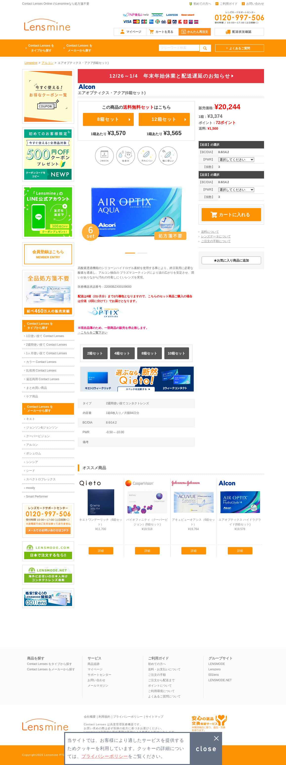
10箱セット (177, 353)
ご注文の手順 (157, 674)
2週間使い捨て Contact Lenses (46, 344)
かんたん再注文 (197, 32)
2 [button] (142, 254)
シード (30, 470)
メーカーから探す (79, 47)
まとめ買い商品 (36, 388)
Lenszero (215, 669)
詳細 (101, 550)
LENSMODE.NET (220, 680)
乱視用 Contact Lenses (41, 370)
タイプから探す (41, 47)
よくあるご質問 (239, 48)
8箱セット (108, 119)
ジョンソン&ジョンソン (42, 427)
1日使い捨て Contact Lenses (45, 336)
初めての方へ (202, 3)
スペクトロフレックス (41, 479)
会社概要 (90, 716)
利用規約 (104, 716)
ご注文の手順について (216, 241)
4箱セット (122, 353)
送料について (210, 231)
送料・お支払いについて (164, 669)
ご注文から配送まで (161, 680)
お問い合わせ (255, 3)
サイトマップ (154, 716)
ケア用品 (32, 396)
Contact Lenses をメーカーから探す (51, 669)
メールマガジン (98, 685)
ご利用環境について (161, 691)
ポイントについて (160, 685)
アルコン (32, 444)
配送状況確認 (241, 32)
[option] (136, 212)
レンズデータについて (216, 236)
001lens (214, 674)
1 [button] (130, 254)
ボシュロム (33, 453)
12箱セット (164, 119)
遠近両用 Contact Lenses (42, 379)
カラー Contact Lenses (41, 362)
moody (30, 488)
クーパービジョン (38, 436)
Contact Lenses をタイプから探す (49, 664)
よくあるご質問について (164, 696)
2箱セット (95, 353)
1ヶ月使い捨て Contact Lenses (46, 353)
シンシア (32, 462)
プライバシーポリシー (128, 716)
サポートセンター (99, 674)
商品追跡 (93, 664)
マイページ (133, 32)
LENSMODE (217, 664)
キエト (30, 419)
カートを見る (164, 32)
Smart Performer (37, 496)
